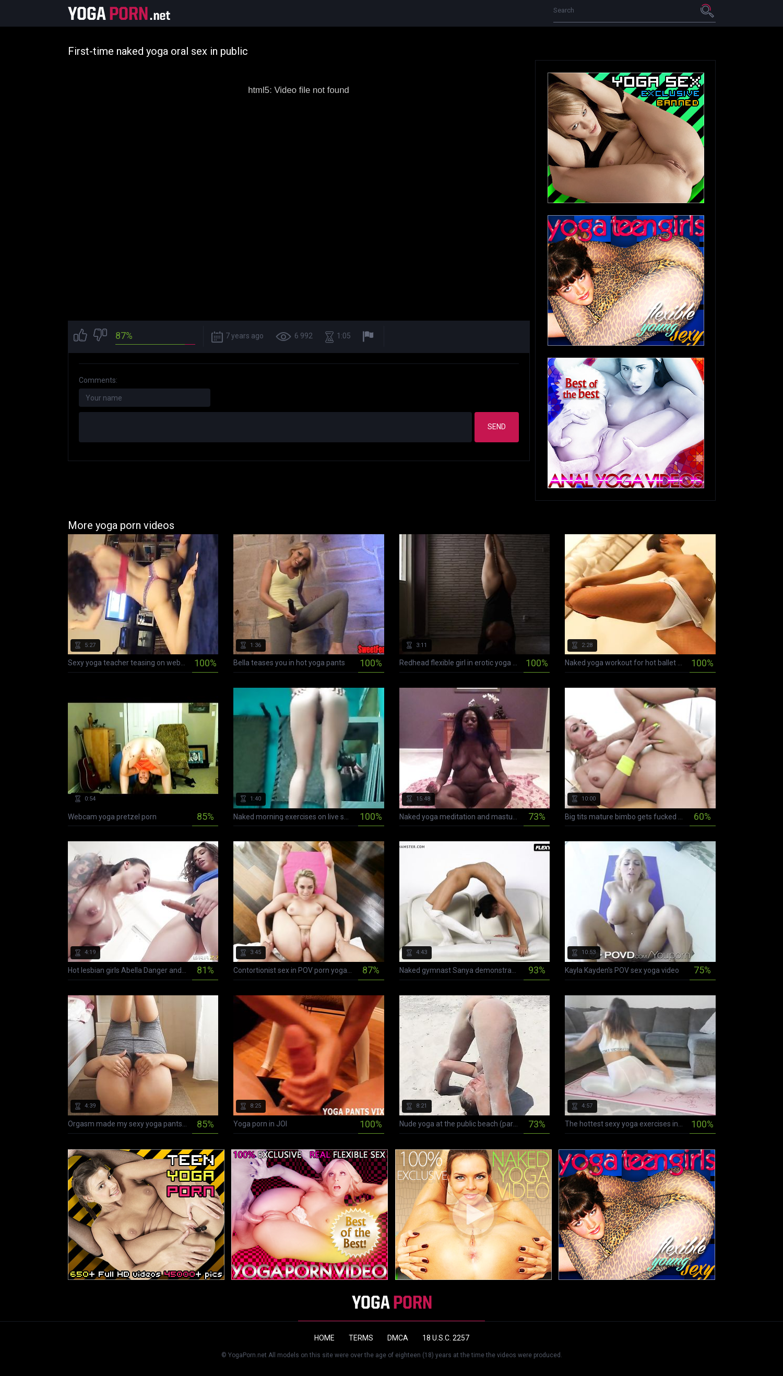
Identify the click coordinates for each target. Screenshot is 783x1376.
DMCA (397, 1338)
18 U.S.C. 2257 (445, 1338)
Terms (361, 1338)
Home (324, 1338)
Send (497, 426)
